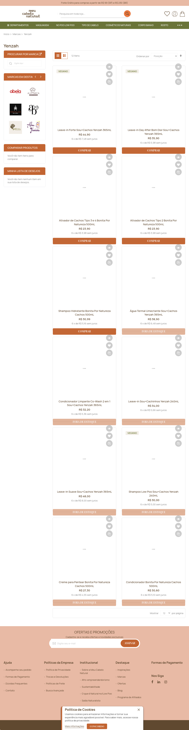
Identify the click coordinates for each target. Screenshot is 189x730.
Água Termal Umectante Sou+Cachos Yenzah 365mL (153, 313)
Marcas (17, 34)
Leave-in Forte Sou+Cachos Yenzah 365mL (84, 132)
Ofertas (122, 683)
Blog (120, 690)
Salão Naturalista (91, 700)
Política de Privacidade (58, 669)
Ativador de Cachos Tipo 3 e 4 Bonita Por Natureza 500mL (84, 222)
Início (7, 34)
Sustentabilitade (91, 686)
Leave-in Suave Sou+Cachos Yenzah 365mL (84, 494)
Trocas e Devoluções (57, 676)
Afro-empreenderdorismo (95, 679)
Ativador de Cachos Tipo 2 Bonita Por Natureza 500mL (153, 222)
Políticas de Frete (55, 683)
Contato (10, 690)
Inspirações (124, 669)
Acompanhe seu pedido (18, 669)
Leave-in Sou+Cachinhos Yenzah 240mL (153, 401)
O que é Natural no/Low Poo (97, 693)
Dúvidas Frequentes (16, 683)
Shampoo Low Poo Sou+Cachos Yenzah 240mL (153, 494)
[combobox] (94, 14)
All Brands (40, 54)
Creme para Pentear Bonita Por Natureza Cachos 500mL (84, 584)
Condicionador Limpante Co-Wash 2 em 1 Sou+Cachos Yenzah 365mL (84, 403)
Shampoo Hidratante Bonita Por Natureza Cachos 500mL (84, 313)
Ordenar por (142, 56)
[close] (138, 710)
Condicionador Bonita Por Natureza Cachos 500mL (154, 584)
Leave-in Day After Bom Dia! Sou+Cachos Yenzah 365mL (153, 132)
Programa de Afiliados (129, 697)
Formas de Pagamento (17, 676)
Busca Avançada (55, 690)
